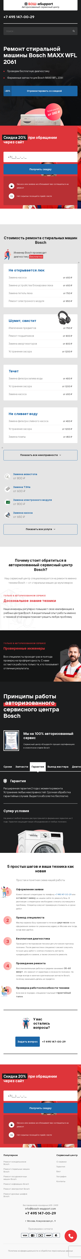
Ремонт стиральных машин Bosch (16, 1170)
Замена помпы (17, 436)
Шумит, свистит (22, 321)
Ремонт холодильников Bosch (14, 1162)
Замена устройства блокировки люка (31, 285)
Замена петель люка (20, 293)
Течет (14, 371)
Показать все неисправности (39, 455)
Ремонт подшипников (21, 335)
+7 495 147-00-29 (18, 17)
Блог (58, 1171)
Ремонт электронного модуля (26, 301)
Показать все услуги (39, 529)
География (61, 1176)
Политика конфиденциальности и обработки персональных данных (40, 1250)
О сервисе (61, 1161)
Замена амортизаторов (23, 343)
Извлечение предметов (22, 328)
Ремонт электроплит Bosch (16, 1188)
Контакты (60, 1181)
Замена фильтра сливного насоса (28, 421)
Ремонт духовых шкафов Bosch (15, 1195)
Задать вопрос (27, 1041)
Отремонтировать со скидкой (44, 90)
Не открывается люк (27, 270)
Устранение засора (20, 351)
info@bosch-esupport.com (40, 1208)
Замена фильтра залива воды (26, 378)
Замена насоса (18, 277)
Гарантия (60, 1166)
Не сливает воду (23, 414)
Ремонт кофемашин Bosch (16, 1184)
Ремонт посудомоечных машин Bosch (15, 1177)
